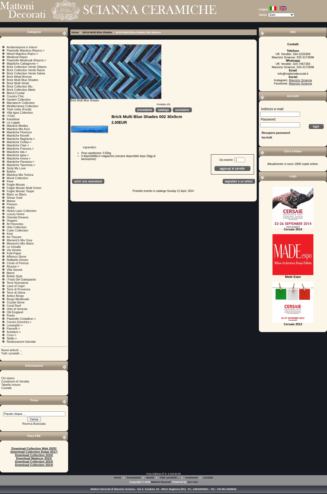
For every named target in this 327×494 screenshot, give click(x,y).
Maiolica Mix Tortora (20, 174)
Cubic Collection (17, 230)
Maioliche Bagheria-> (21, 138)
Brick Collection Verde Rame (26, 70)
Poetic (11, 315)
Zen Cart (192, 482)
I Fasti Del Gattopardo (21, 279)
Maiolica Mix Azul (18, 129)
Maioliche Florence (19, 132)
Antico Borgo (15, 295)
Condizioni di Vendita (15, 381)
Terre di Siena (16, 292)
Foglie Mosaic (16, 184)
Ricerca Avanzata (34, 423)
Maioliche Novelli (18, 135)
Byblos (11, 171)
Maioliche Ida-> (17, 151)
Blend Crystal (15, 93)
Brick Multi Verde (18, 83)
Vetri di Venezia (17, 309)
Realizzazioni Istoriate (21, 341)
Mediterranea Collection (22, 106)
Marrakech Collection (21, 102)
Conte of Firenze (18, 263)
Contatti (6, 388)
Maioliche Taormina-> (21, 165)
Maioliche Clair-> (18, 145)
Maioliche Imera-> (19, 158)
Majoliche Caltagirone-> (22, 63)
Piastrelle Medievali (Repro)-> (26, 60)
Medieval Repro (17, 57)
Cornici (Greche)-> (19, 322)
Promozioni (134, 477)
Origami (12, 220)
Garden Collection (19, 99)
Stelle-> (12, 338)
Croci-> (11, 335)
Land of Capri (16, 286)
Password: (268, 120)
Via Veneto (14, 250)
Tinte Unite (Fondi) (19, 109)
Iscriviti (267, 137)
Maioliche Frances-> (20, 148)
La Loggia (13, 122)
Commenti (191, 477)
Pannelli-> (13, 328)
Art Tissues (14, 237)
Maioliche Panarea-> (20, 161)
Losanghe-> (14, 325)
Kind (10, 233)
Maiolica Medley (17, 125)
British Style (14, 276)
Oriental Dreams (17, 217)
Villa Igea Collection (20, 112)
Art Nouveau (15, 223)
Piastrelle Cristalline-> (21, 318)
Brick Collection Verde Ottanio (26, 66)
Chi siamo (7, 378)
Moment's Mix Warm (20, 243)
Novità (150, 477)
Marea (11, 201)
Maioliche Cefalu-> (19, 142)
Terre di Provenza (18, 289)
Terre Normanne (17, 282)
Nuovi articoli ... (11, 350)
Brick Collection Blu (19, 86)
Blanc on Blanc (16, 194)
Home (75, 32)
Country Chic (15, 96)
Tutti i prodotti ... (11, 353)
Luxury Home (15, 214)
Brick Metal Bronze (19, 76)
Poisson (12, 204)
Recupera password (276, 132)
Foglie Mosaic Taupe (20, 191)
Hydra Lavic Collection (21, 210)
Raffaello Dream (17, 259)
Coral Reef (14, 305)
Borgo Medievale (18, 299)
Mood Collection (17, 178)
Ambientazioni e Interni (22, 47)
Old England (15, 312)
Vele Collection (16, 227)
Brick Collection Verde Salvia (26, 73)
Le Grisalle (14, 246)
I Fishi (10, 116)
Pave (10, 181)
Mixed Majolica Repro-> (22, 53)
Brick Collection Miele (21, 89)
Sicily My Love (16, 168)
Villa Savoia (14, 269)
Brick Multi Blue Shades (97, 32)
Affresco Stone (16, 256)
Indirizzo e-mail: (272, 109)
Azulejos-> (14, 331)
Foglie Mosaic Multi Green (24, 187)
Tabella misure (10, 384)
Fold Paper (14, 253)
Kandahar (13, 119)
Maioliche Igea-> (18, 155)
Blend (10, 273)
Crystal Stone (16, 302)
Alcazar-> (13, 266)
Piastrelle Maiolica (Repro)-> (25, 50)
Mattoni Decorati (161, 482)
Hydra (10, 207)
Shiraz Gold (14, 197)
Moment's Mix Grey (19, 240)
